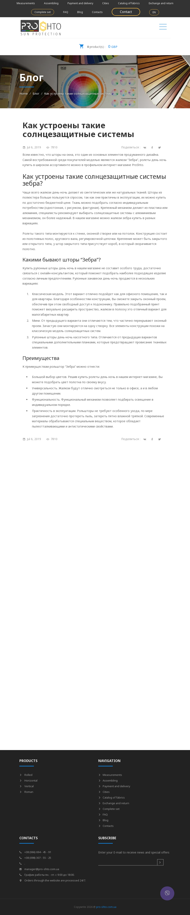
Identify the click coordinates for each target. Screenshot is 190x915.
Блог (36, 93)
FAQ (65, 12)
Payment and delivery (80, 3)
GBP (98, 45)
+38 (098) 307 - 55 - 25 (35, 858)
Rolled (25, 775)
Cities (105, 3)
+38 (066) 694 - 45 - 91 (35, 852)
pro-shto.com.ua (106, 907)
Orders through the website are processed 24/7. (52, 880)
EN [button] (154, 12)
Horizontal (28, 780)
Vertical (26, 786)
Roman (26, 792)
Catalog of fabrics (129, 3)
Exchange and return (161, 3)
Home (23, 93)
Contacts (97, 12)
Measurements (26, 3)
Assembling (51, 3)
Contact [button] (126, 11)
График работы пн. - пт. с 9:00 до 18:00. (46, 875)
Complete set (43, 12)
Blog (80, 12)
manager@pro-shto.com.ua (39, 869)
